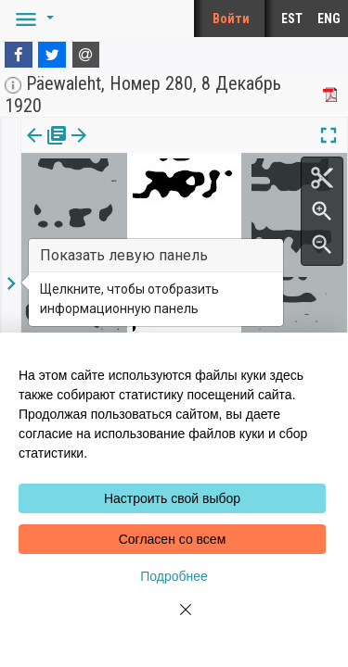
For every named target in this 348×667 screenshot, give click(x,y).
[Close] (174, 620)
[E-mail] (86, 55)
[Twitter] (52, 55)
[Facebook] (18, 55)
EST (292, 18)
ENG (329, 18)
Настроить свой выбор (172, 498)
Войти (231, 18)
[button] (31, 18)
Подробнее (174, 576)
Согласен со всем (172, 539)
